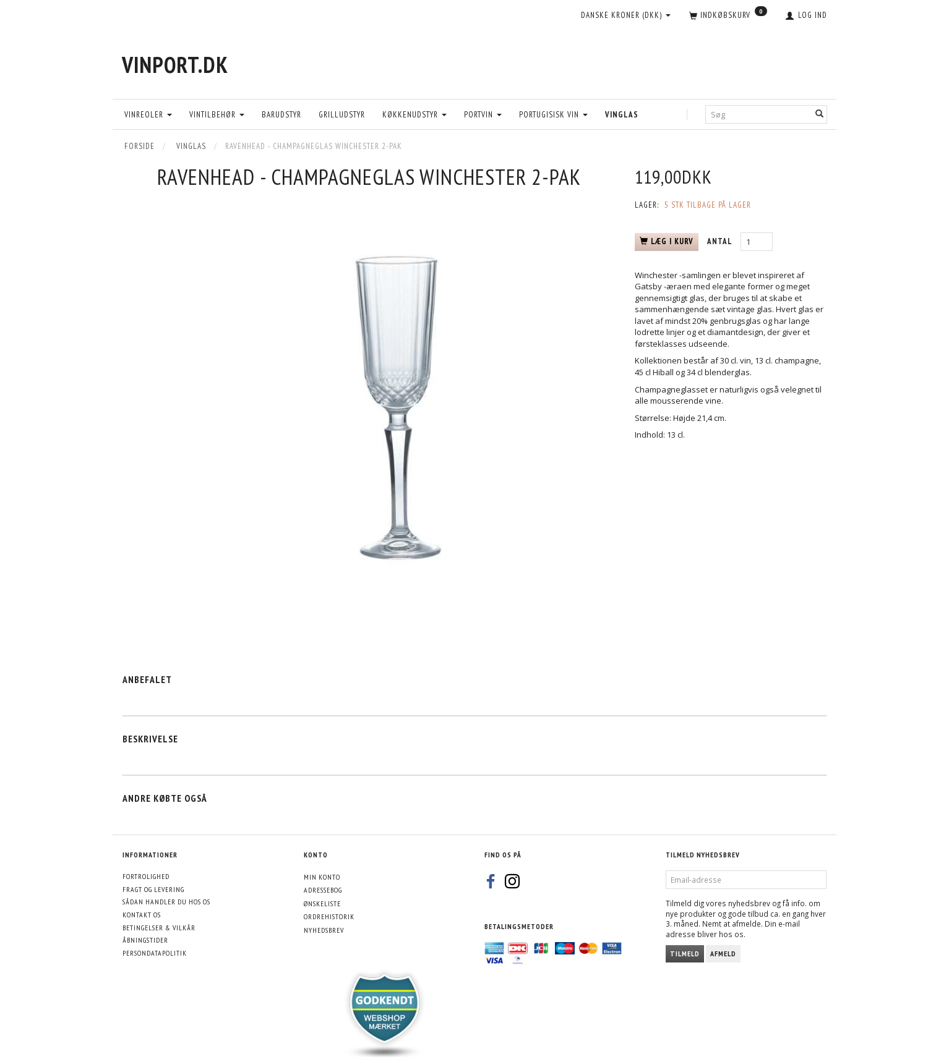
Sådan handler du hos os (166, 901)
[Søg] (819, 114)
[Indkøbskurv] (728, 16)
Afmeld (723, 953)
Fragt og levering (153, 889)
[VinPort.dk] (175, 64)
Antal (720, 241)
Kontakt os (141, 914)
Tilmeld (685, 953)
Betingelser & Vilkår (158, 927)
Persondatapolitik (154, 953)
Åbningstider (145, 940)
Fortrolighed (146, 876)
